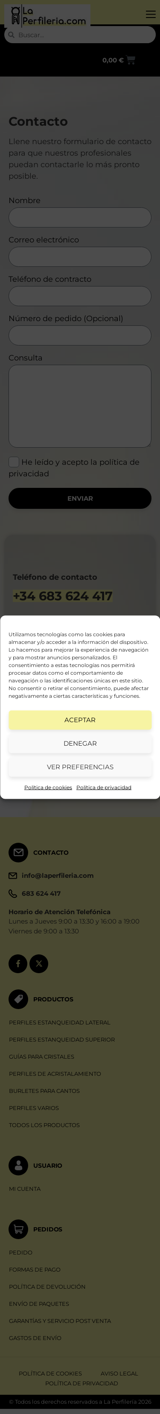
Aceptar (80, 720)
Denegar (80, 743)
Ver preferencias (80, 767)
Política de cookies (48, 787)
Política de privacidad (103, 787)
